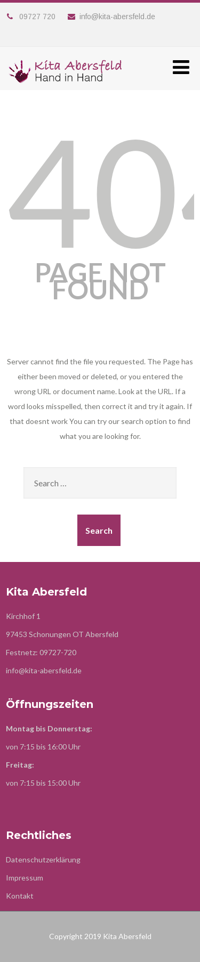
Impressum (24, 877)
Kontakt (20, 895)
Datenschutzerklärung (43, 859)
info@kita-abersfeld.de (111, 16)
